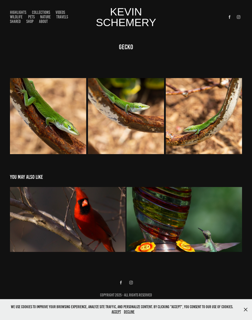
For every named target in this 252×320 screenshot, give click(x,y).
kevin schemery (126, 17)
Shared (15, 21)
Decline (129, 312)
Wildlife (16, 17)
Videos (60, 12)
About (43, 21)
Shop (30, 21)
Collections (41, 12)
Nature (45, 17)
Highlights (18, 12)
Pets (31, 17)
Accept (116, 312)
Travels (62, 17)
